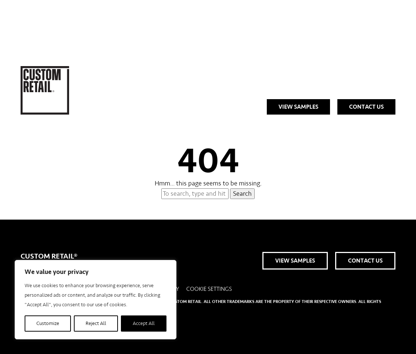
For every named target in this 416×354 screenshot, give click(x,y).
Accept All (144, 323)
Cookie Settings (209, 289)
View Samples (298, 107)
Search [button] (242, 193)
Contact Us (366, 107)
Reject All (96, 323)
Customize (47, 323)
